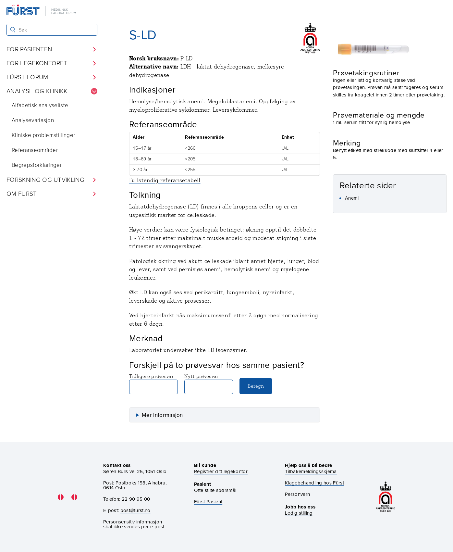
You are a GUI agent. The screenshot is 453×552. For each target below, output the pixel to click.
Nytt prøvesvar (208, 383)
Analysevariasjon (33, 120)
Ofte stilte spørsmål (215, 490)
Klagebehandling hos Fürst (314, 483)
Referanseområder (35, 150)
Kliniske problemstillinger (43, 135)
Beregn (256, 386)
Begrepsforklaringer (37, 165)
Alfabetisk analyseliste (40, 105)
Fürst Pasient (208, 501)
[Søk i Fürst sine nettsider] (51, 30)
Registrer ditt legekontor (221, 471)
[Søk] (12, 29)
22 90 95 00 (136, 499)
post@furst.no (135, 510)
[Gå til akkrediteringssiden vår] (385, 497)
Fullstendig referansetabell (165, 180)
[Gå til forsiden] (41, 11)
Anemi (352, 198)
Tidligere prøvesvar (153, 383)
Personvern (297, 494)
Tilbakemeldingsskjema (311, 471)
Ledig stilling (298, 513)
